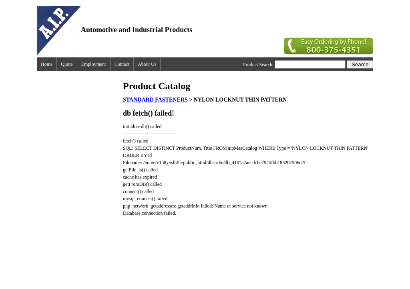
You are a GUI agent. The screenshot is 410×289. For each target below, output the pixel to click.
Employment (93, 64)
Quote (66, 64)
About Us (147, 64)
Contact (122, 64)
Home (46, 64)
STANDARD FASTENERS (155, 100)
